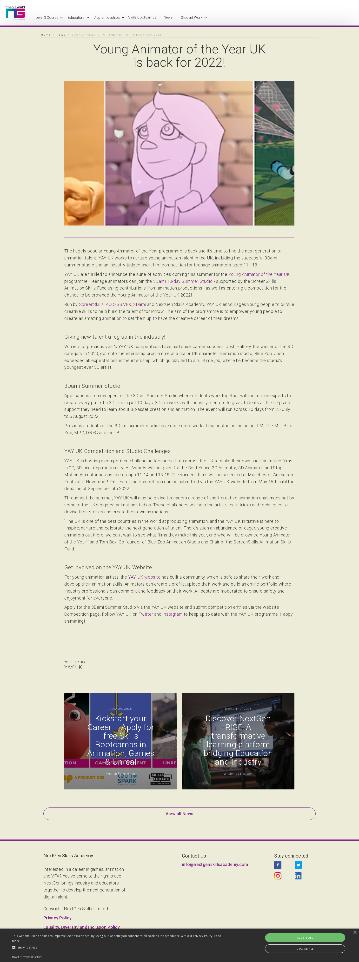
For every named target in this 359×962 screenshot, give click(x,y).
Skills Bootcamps (142, 17)
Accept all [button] (305, 937)
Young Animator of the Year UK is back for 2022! (117, 34)
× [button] (355, 933)
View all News (179, 813)
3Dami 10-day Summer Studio (183, 281)
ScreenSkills (91, 304)
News (168, 17)
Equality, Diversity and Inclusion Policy (81, 927)
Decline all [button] (305, 948)
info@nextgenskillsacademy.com (215, 864)
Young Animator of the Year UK (259, 274)
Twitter (146, 614)
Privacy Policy (57, 917)
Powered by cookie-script (27, 957)
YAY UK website (144, 577)
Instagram (173, 614)
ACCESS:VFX (118, 304)
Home (46, 34)
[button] (47, 18)
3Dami (139, 304)
